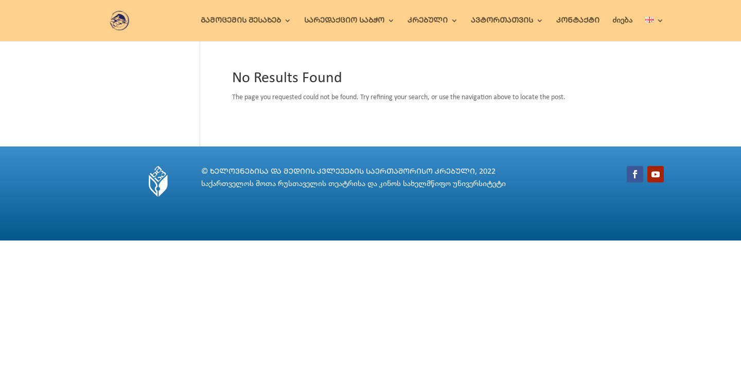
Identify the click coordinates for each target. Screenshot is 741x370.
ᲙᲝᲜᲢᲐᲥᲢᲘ (577, 21)
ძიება (622, 21)
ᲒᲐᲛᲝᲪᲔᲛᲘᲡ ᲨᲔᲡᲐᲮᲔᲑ (241, 21)
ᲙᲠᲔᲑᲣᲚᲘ (428, 21)
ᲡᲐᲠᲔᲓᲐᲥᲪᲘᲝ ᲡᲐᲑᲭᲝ (344, 21)
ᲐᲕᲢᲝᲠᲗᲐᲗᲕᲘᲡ (502, 21)
